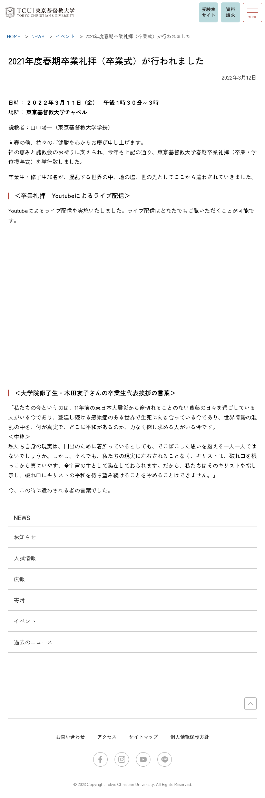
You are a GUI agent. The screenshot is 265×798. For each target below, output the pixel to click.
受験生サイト (208, 12)
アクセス (107, 736)
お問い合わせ (70, 736)
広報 (19, 579)
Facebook (100, 759)
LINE (164, 759)
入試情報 (25, 558)
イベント (25, 621)
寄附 (19, 600)
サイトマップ (143, 736)
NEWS (22, 517)
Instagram (122, 759)
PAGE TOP (250, 703)
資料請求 (230, 12)
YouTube (143, 759)
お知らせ (25, 537)
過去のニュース (33, 642)
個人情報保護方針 (189, 736)
